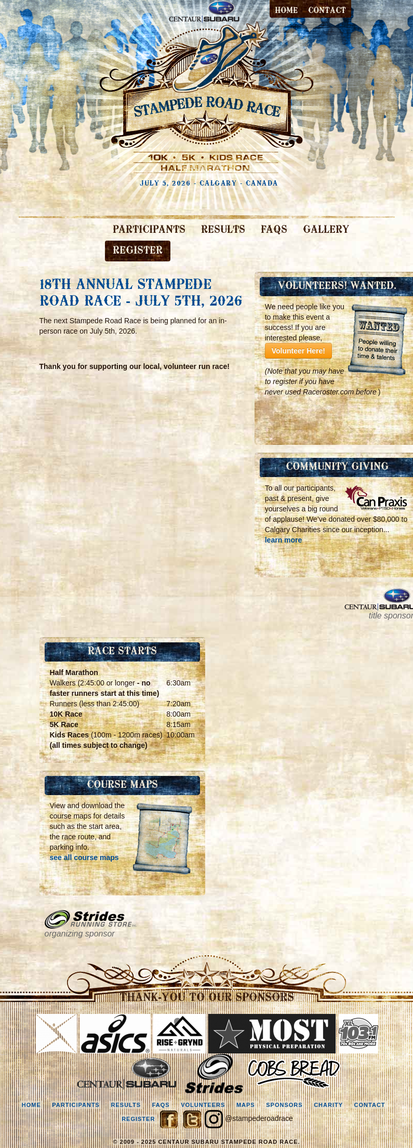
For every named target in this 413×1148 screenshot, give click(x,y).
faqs (161, 1105)
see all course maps (84, 857)
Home (286, 11)
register (138, 1119)
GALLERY (326, 230)
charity (328, 1105)
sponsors (284, 1105)
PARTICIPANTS (149, 230)
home (31, 1105)
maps (245, 1105)
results (126, 1105)
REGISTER (138, 251)
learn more (283, 540)
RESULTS (223, 230)
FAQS (274, 230)
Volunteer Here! (298, 351)
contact (327, 11)
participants (76, 1105)
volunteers (203, 1105)
